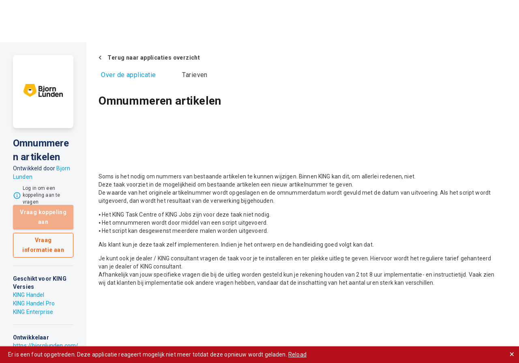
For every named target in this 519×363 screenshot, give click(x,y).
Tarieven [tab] (195, 75)
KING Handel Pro (34, 303)
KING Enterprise (33, 312)
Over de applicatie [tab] (128, 75)
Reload (297, 354)
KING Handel (28, 295)
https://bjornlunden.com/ (45, 345)
